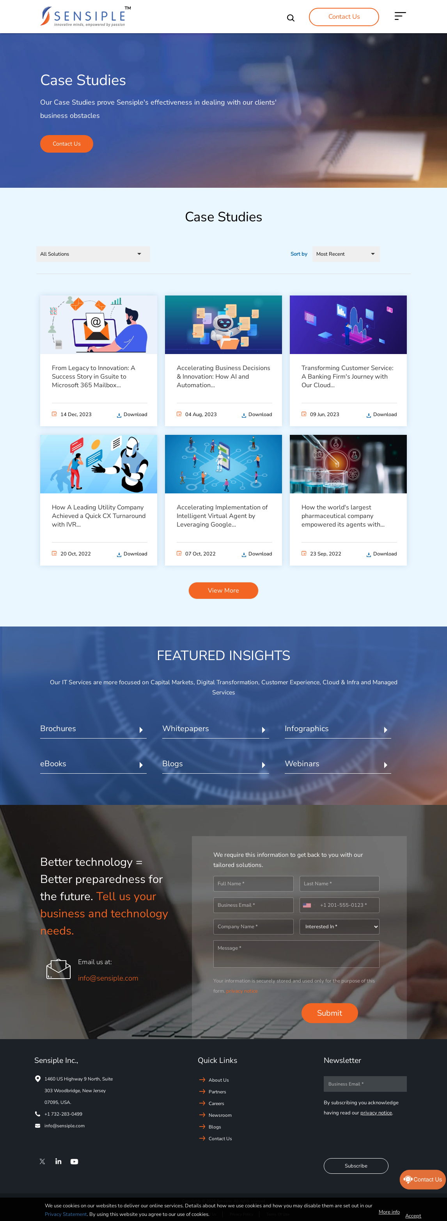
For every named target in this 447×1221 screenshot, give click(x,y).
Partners (217, 1091)
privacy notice (242, 990)
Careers (216, 1103)
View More (223, 590)
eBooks (53, 763)
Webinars (302, 763)
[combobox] (309, 905)
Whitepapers (185, 728)
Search (293, 18)
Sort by (299, 253)
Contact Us (344, 16)
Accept (413, 1215)
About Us (219, 1080)
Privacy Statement (66, 1214)
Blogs (172, 763)
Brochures (58, 728)
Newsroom (220, 1115)
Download (135, 414)
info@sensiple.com (108, 978)
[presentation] (254, 1013)
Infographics (307, 728)
